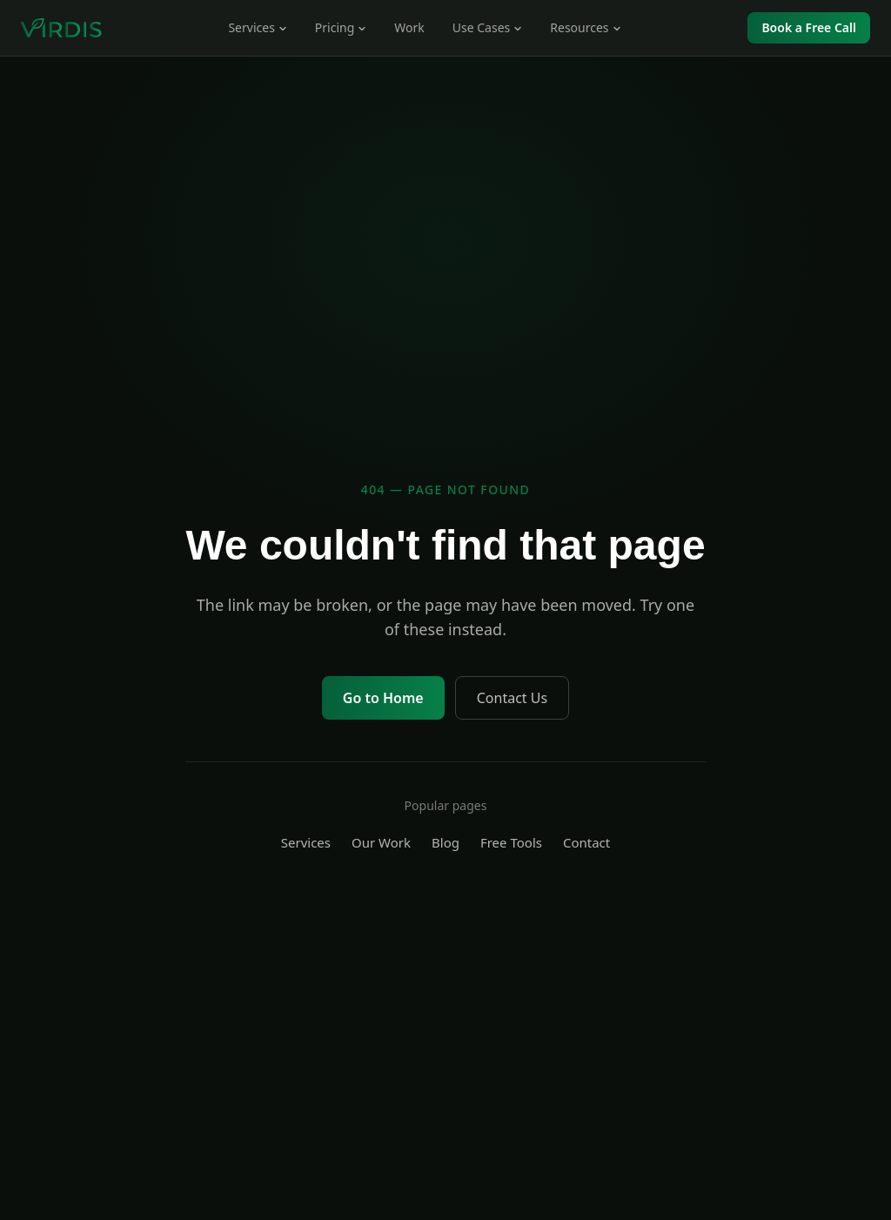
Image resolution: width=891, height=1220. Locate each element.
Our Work (381, 842)
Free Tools (511, 842)
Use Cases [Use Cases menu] (487, 27)
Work (409, 27)
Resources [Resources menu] (585, 27)
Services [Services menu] (257, 27)
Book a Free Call (808, 27)
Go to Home (383, 697)
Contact (586, 842)
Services (306, 842)
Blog (445, 842)
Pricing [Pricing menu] (340, 27)
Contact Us (512, 697)
